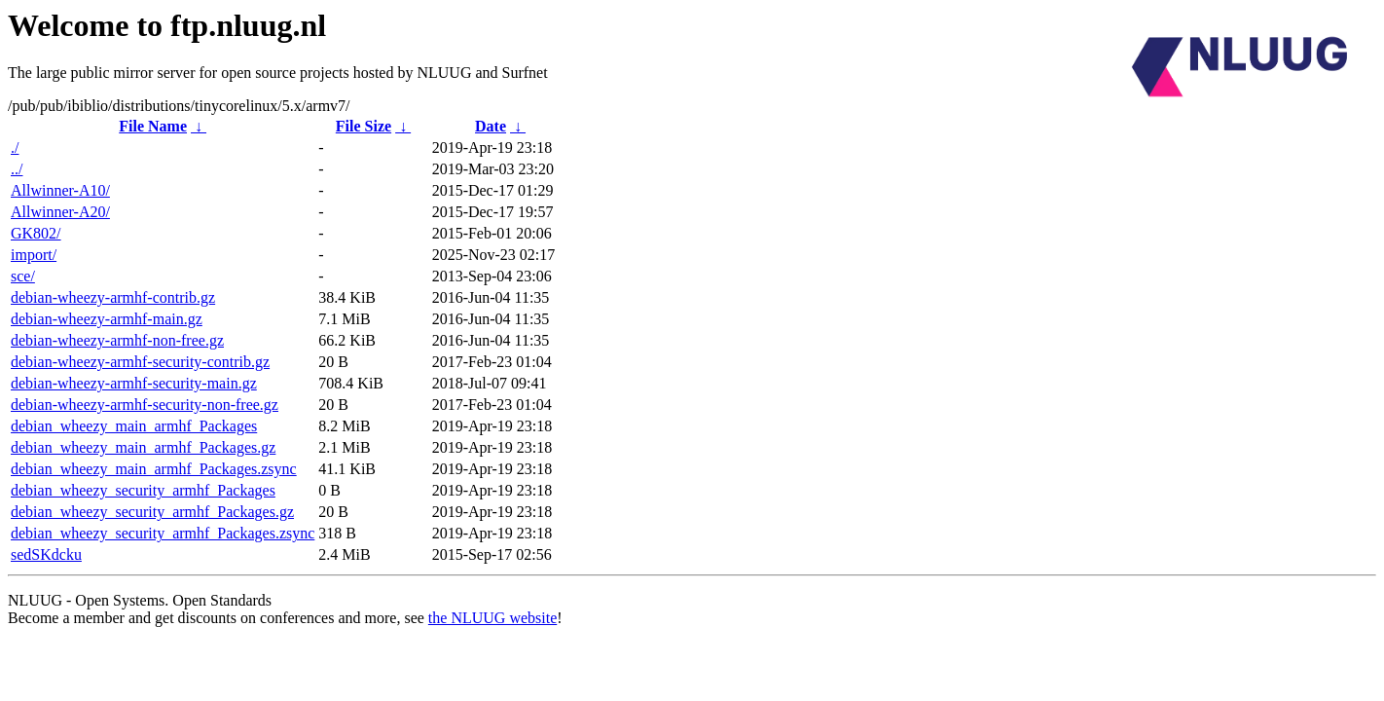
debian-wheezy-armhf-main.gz (106, 319)
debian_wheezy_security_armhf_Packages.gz (152, 511)
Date (490, 126)
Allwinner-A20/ (60, 211)
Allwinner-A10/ (60, 190)
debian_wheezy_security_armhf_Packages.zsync (162, 533)
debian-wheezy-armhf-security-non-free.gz (144, 404)
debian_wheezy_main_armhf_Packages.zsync (154, 469)
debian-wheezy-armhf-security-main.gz (134, 383)
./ (14, 147)
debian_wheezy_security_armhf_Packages (143, 490)
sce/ (23, 276)
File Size (363, 126)
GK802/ (36, 233)
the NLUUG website (492, 617)
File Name (153, 126)
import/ (33, 254)
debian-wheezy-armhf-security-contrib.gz (140, 361)
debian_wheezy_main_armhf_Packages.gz (143, 447)
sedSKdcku (46, 554)
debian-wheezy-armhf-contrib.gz (113, 297)
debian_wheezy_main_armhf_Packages (134, 426)
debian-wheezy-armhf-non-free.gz (117, 340)
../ (16, 169)
